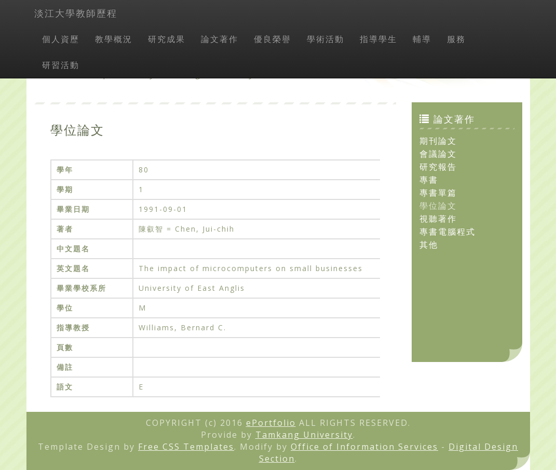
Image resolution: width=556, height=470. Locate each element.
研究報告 (438, 166)
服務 (456, 39)
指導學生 (378, 39)
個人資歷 (60, 39)
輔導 (422, 39)
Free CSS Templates (186, 446)
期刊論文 (438, 140)
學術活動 (325, 39)
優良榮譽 (272, 39)
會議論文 (438, 153)
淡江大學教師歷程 (75, 13)
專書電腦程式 (447, 231)
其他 (428, 244)
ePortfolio (271, 422)
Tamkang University (304, 434)
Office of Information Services (364, 446)
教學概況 (113, 39)
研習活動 (60, 65)
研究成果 (166, 39)
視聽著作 (438, 218)
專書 (428, 179)
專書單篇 (438, 192)
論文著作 (219, 39)
